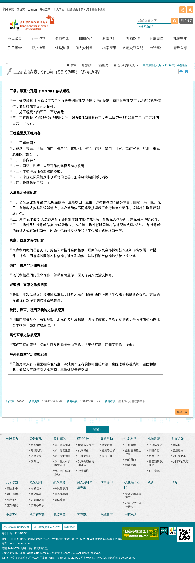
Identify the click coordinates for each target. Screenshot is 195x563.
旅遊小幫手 (37, 505)
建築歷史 (103, 65)
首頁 (73, 65)
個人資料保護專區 (86, 48)
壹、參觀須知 (62, 444)
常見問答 (59, 9)
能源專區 (107, 514)
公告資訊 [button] (38, 39)
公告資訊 (36, 438)
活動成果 (36, 455)
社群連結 (130, 514)
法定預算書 (37, 514)
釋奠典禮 (130, 465)
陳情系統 (45, 9)
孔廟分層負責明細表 (86, 463)
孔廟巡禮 (130, 438)
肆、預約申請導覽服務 (62, 463)
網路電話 (97, 538)
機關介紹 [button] (86, 39)
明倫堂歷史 (155, 444)
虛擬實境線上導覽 (133, 452)
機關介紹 (83, 438)
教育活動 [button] (109, 39)
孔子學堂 (12, 482)
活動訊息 (36, 450)
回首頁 (21, 9)
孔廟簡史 (83, 450)
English (32, 9)
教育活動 (107, 438)
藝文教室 (107, 444)
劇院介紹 (154, 450)
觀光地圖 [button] (38, 48)
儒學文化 (12, 499)
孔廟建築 (87, 65)
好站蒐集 (59, 499)
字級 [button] (190, 9)
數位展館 (130, 459)
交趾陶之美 (179, 455)
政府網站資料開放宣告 (16, 527)
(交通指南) (57, 538)
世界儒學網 (61, 494)
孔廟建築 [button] (180, 39)
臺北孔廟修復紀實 (124, 65)
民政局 (85, 9)
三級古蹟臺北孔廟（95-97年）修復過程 (163, 65)
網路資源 (59, 482)
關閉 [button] (96, 429)
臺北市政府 (98, 9)
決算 (151, 482)
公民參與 (15, 39)
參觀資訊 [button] (62, 39)
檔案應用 (109, 48)
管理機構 (83, 470)
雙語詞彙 (72, 9)
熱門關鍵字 (146, 26)
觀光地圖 (36, 482)
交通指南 (36, 488)
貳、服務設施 (62, 450)
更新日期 (7, 533)
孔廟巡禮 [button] (133, 39)
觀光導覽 (36, 494)
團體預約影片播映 (157, 463)
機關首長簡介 (86, 444)
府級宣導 (180, 48)
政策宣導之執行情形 (133, 505)
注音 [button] (186, 71)
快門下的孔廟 (181, 461)
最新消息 (36, 444)
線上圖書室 (14, 494)
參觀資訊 (59, 438)
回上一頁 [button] (182, 411)
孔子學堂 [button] (15, 48)
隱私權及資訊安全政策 (47, 527)
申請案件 (156, 48)
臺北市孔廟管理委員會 (32, 24)
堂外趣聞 (12, 505)
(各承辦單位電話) (113, 538)
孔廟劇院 (154, 438)
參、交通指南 (62, 455)
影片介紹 (154, 455)
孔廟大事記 (84, 455)
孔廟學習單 (108, 450)
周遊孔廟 (107, 455)
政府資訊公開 (131, 485)
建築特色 (178, 444)
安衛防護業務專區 (133, 495)
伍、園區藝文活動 (62, 472)
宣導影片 (83, 514)
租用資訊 (154, 470)
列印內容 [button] (180, 71)
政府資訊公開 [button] (133, 48)
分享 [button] (182, 9)
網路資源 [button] (62, 48)
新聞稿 (35, 461)
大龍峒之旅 (37, 499)
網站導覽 (8, 9)
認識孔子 (12, 488)
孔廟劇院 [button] (156, 39)
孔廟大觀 (130, 444)
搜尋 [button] (174, 21)
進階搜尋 (186, 20)
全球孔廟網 (61, 488)
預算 (174, 482)
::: (1, 435)
